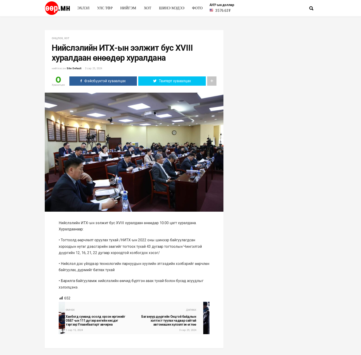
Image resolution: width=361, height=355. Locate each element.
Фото (197, 8)
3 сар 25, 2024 (93, 68)
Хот (147, 8)
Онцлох (57, 38)
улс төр (105, 8)
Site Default (74, 68)
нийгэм (128, 8)
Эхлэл (83, 8)
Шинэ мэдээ (171, 8)
